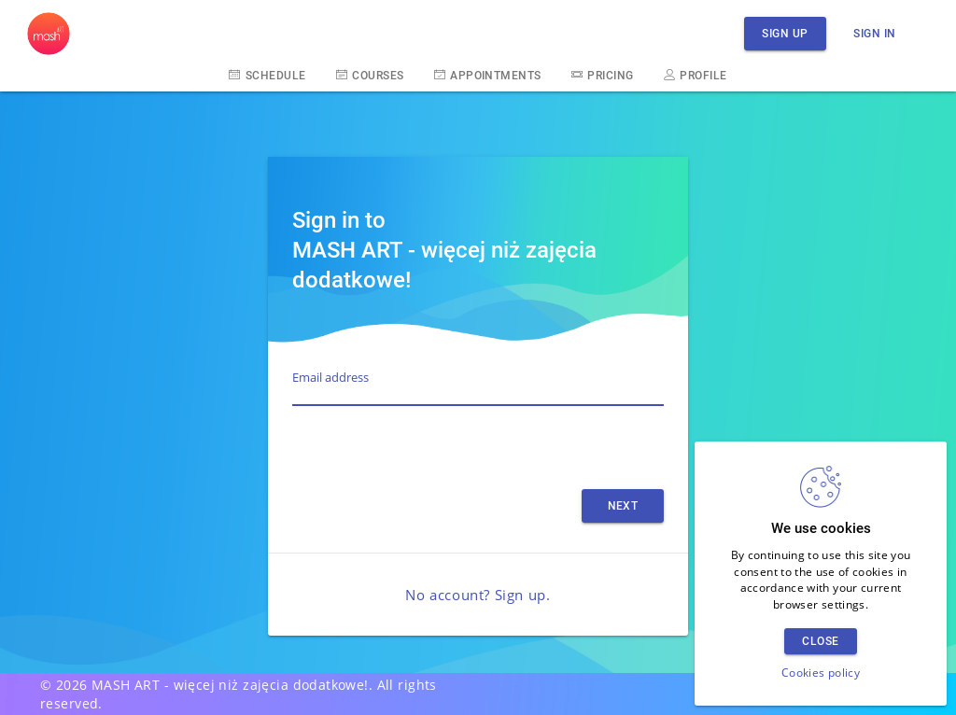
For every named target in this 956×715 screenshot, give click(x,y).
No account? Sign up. (477, 594)
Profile (695, 74)
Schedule (267, 74)
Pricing (602, 74)
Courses (370, 74)
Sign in (874, 33)
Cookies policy (820, 673)
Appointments (487, 74)
